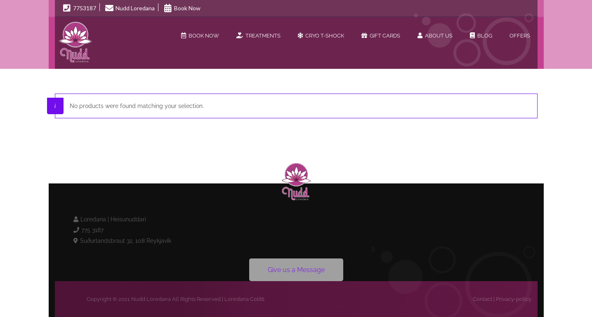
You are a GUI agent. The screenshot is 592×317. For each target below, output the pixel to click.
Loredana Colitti (244, 299)
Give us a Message (296, 270)
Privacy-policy (513, 299)
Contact (482, 299)
